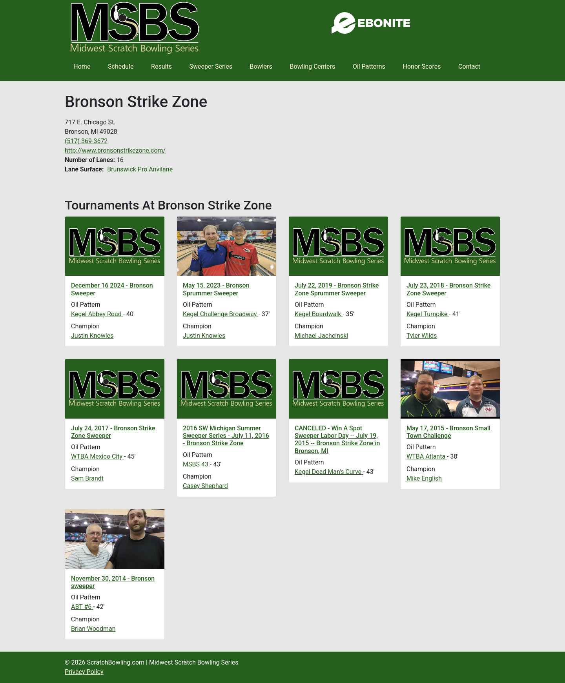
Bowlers (261, 66)
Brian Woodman (93, 628)
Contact (469, 66)
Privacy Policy (84, 672)
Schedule (120, 66)
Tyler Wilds (421, 335)
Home (81, 66)
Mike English (424, 478)
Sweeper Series (211, 66)
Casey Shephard (205, 486)
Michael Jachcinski (321, 335)
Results (161, 66)
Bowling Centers (312, 66)
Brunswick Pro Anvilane (140, 169)
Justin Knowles (92, 335)
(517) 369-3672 (86, 141)
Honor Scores (422, 66)
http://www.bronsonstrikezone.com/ (115, 150)
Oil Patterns (369, 66)
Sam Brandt (87, 478)
